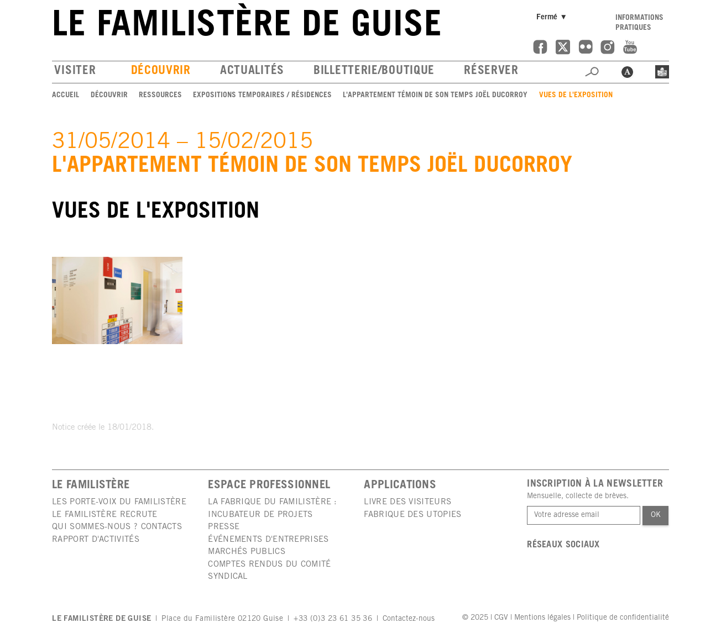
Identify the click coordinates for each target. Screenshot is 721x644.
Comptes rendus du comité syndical (269, 571)
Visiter (75, 71)
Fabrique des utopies (412, 515)
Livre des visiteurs (407, 502)
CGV (501, 618)
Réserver (491, 71)
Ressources (160, 95)
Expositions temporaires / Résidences (262, 95)
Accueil (65, 95)
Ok (656, 515)
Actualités (252, 71)
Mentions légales (542, 618)
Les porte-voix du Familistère (119, 502)
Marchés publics (246, 552)
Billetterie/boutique (374, 71)
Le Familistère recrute (105, 515)
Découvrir (161, 71)
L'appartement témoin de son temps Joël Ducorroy (435, 95)
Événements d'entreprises (268, 540)
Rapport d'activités (95, 540)
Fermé (553, 17)
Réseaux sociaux (563, 545)
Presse (223, 527)
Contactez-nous (409, 619)
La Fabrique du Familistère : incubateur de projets (272, 508)
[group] (117, 300)
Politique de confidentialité (623, 618)
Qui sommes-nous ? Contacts (117, 527)
